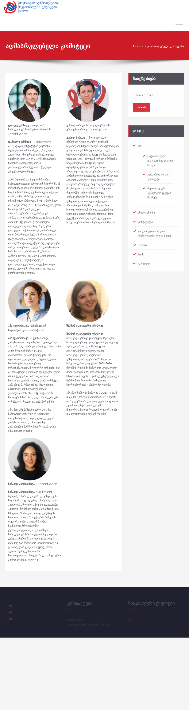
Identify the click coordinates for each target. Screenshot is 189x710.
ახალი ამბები (147, 211)
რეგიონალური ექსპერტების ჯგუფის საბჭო (157, 158)
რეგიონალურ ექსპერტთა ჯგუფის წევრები (160, 191)
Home (137, 46)
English (142, 253)
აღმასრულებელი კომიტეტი (164, 46)
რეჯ (140, 144)
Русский (143, 243)
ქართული (145, 262)
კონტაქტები (146, 220)
